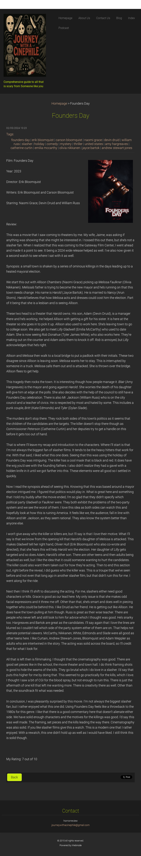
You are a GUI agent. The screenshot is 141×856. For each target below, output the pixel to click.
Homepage (59, 103)
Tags (9, 134)
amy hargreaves (116, 144)
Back (14, 777)
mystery (66, 144)
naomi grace (93, 140)
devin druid (111, 140)
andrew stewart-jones (117, 148)
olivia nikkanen (69, 148)
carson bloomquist (69, 140)
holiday (39, 144)
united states (94, 144)
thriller (78, 144)
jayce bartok (91, 148)
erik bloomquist (43, 140)
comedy (52, 144)
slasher (27, 144)
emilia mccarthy (46, 148)
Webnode (77, 845)
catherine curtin (21, 148)
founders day (20, 140)
